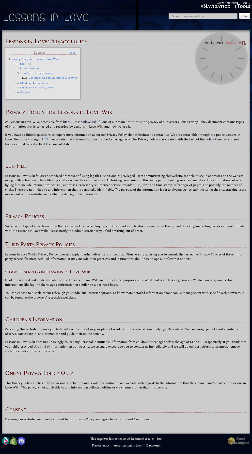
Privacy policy (100, 445)
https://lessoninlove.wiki (80, 122)
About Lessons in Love (128, 445)
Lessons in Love (47, 18)
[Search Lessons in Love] (203, 16)
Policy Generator (217, 139)
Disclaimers (153, 445)
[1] (43, 139)
